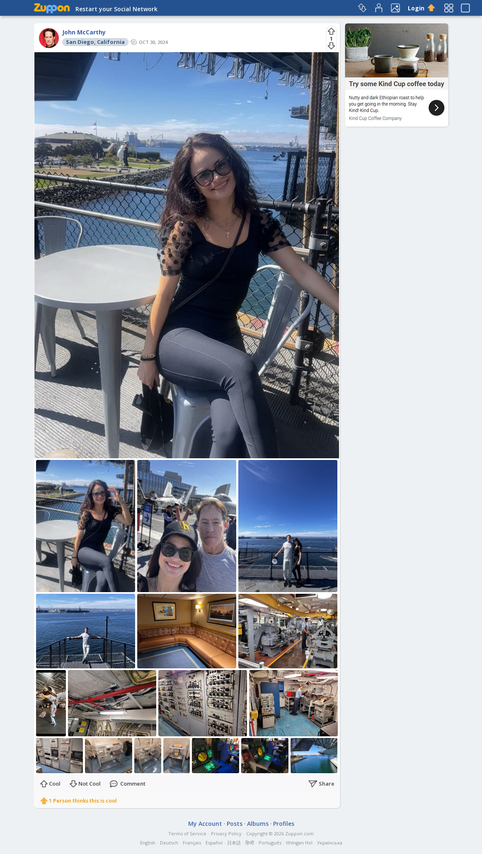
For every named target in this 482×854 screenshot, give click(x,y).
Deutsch (169, 842)
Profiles (283, 823)
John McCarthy (84, 32)
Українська (329, 842)
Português (270, 842)
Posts (234, 823)
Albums (258, 823)
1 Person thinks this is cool (83, 800)
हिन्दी (249, 842)
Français (192, 842)
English (147, 842)
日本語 (234, 842)
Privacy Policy (226, 833)
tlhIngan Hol (299, 842)
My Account (205, 823)
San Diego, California (95, 42)
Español (214, 842)
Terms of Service (187, 833)
